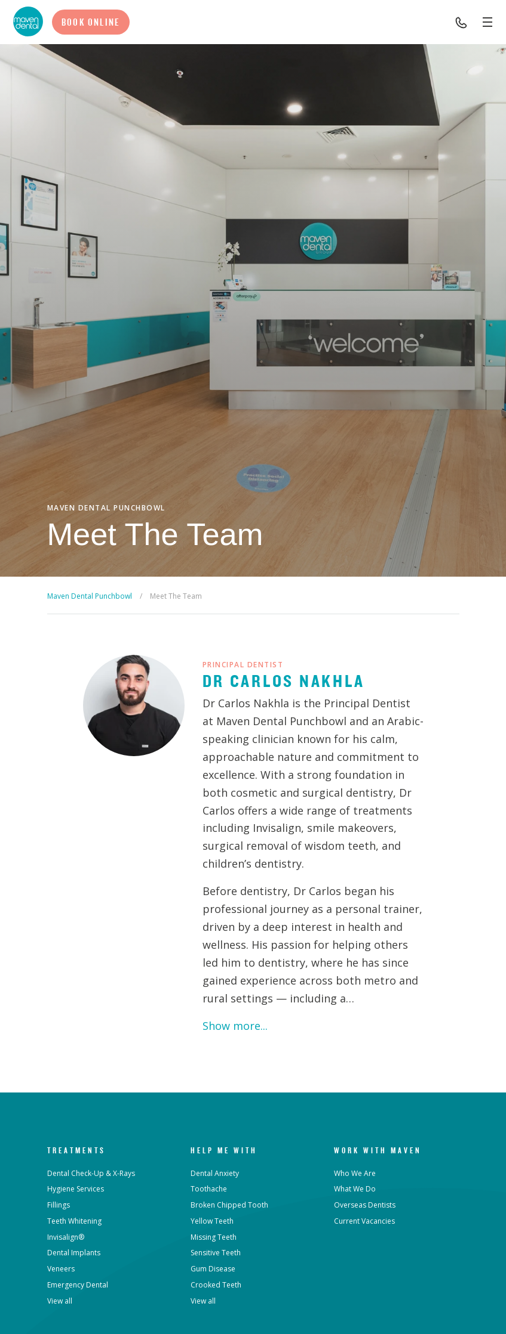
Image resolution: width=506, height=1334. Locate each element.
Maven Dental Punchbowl (89, 596)
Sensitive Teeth (216, 1253)
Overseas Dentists (364, 1205)
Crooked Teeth (216, 1285)
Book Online (91, 22)
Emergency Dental (77, 1285)
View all (59, 1301)
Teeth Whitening (74, 1221)
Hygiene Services (75, 1189)
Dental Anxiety (215, 1173)
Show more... (235, 1026)
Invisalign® (65, 1237)
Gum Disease (213, 1269)
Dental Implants (73, 1253)
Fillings (58, 1205)
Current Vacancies (364, 1221)
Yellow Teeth (212, 1221)
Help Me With (224, 1150)
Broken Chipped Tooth (229, 1205)
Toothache (209, 1189)
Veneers (61, 1269)
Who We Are (355, 1173)
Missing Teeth (214, 1237)
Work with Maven (378, 1150)
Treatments (76, 1150)
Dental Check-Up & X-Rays (91, 1173)
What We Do (355, 1189)
